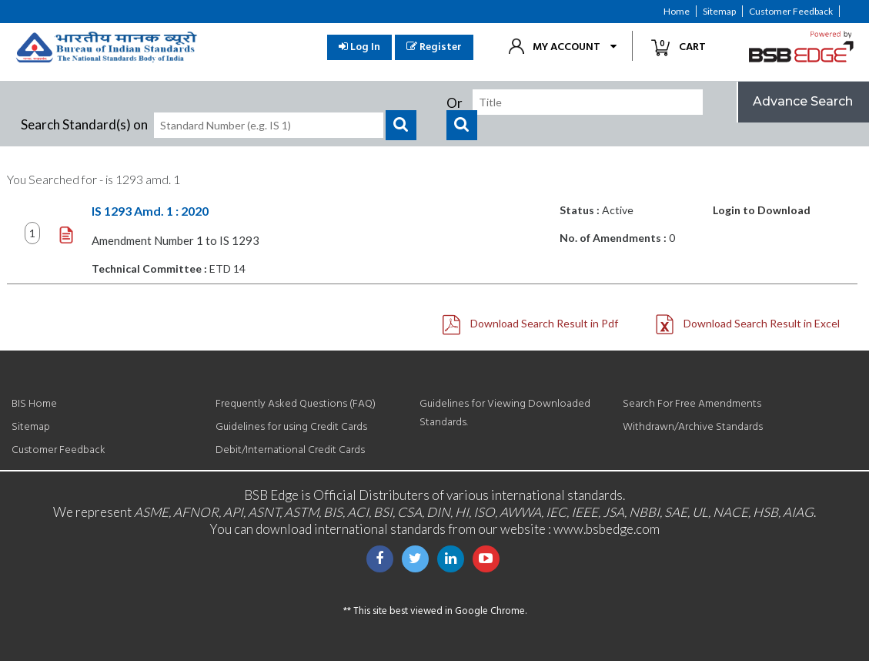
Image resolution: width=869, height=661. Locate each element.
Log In (359, 47)
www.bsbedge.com (606, 529)
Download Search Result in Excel (748, 324)
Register (434, 47)
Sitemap (719, 11)
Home (676, 11)
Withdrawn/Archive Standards (693, 427)
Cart (684, 46)
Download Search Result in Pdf (530, 324)
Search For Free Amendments (692, 404)
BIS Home (34, 404)
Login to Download (762, 209)
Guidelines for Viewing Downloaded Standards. (504, 413)
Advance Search (803, 101)
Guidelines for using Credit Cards (291, 427)
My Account (566, 47)
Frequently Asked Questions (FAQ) (296, 404)
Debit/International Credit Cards (290, 450)
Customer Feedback (791, 11)
